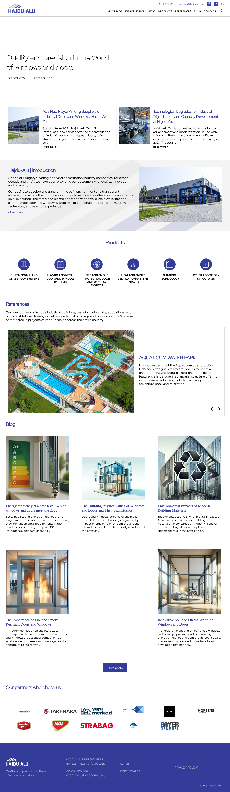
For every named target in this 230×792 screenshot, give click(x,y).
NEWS (152, 11)
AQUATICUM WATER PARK (167, 358)
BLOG (197, 11)
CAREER (125, 763)
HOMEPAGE (115, 11)
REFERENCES (183, 11)
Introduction (135, 11)
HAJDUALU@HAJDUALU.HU (86, 775)
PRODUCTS (165, 11)
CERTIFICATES (130, 771)
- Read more (15, 212)
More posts (115, 668)
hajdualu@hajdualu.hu (191, 4)
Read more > (50, 146)
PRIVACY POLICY (186, 767)
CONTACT (210, 11)
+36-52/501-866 (165, 4)
